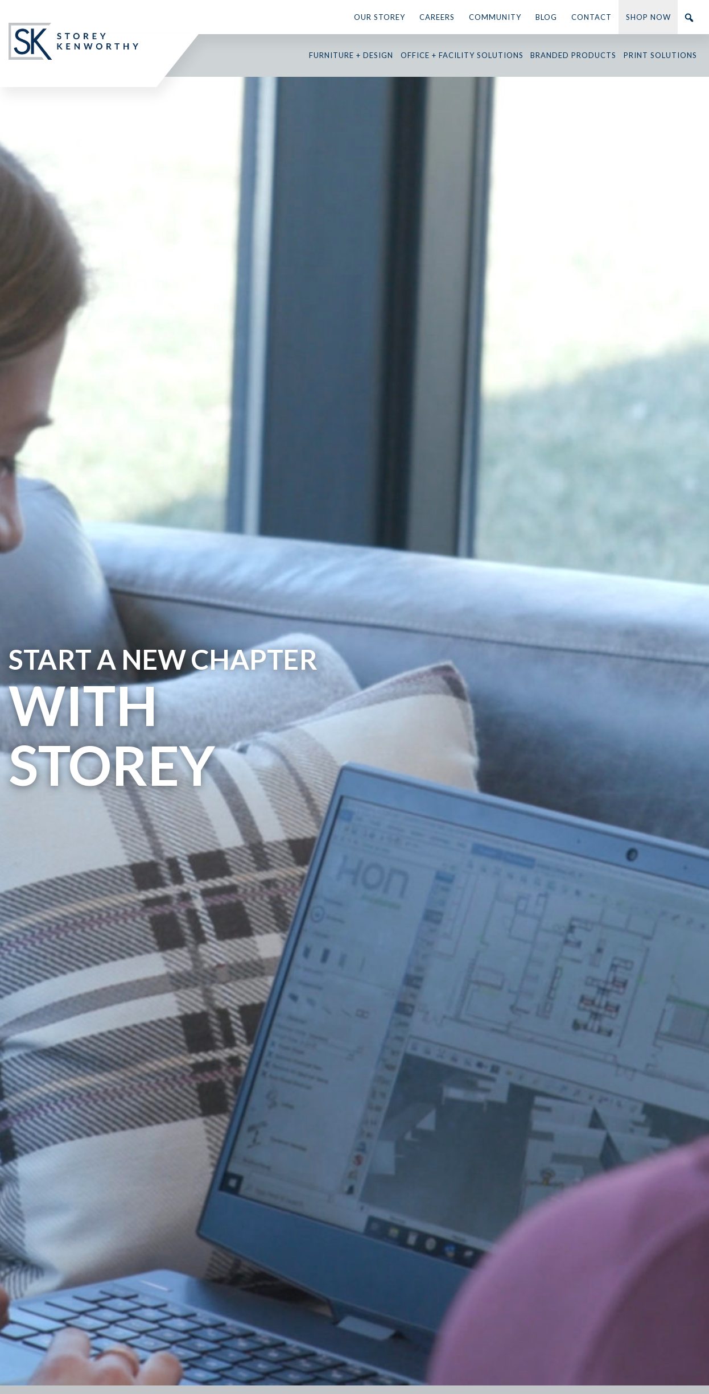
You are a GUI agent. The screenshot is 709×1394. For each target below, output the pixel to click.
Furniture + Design (351, 55)
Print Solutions (660, 55)
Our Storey (379, 17)
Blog (546, 17)
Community (495, 17)
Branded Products (573, 55)
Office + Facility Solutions (462, 55)
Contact (591, 17)
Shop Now (648, 17)
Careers (437, 17)
